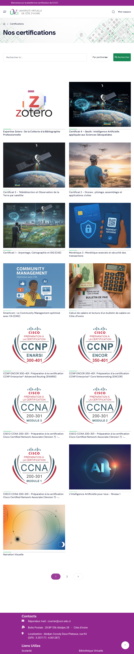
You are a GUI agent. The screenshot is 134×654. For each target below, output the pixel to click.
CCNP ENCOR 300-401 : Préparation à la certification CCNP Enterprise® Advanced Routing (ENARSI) (33, 376)
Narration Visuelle (13, 556)
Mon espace (124, 11)
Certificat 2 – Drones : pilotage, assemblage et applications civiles (95, 195)
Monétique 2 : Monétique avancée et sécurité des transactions (97, 255)
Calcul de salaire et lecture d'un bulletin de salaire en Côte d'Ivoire (99, 316)
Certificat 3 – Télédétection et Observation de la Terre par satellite (31, 195)
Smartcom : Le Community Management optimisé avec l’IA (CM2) (31, 316)
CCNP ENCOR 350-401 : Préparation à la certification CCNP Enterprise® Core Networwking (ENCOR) (99, 376)
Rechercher (122, 57)
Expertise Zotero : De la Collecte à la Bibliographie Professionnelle (31, 133)
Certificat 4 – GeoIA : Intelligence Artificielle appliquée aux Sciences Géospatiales (94, 133)
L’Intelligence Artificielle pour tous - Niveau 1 (94, 495)
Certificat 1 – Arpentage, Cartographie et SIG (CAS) (32, 254)
